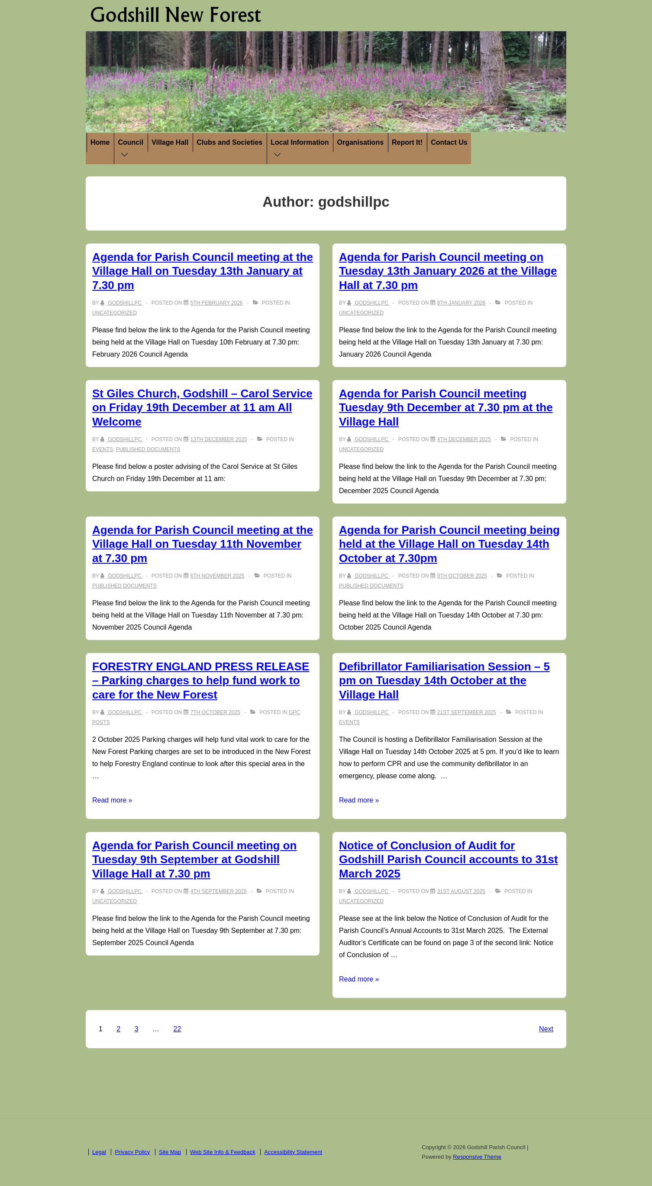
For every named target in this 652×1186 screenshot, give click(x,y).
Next (546, 1029)
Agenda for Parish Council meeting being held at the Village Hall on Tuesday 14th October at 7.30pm (449, 544)
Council (132, 149)
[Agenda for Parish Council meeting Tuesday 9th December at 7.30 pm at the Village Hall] (464, 439)
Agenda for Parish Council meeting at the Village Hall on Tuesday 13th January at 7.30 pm (202, 271)
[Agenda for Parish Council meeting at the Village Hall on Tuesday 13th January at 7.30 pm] (216, 303)
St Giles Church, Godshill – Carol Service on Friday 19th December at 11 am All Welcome (202, 407)
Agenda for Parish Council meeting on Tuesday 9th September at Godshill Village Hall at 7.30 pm (194, 859)
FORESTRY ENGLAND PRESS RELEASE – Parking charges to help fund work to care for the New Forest (200, 680)
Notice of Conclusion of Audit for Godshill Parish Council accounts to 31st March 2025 (448, 859)
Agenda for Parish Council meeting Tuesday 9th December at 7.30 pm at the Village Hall (446, 407)
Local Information (301, 149)
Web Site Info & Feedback (222, 1152)
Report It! (407, 142)
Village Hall (170, 142)
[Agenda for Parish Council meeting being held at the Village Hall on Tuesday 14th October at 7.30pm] (462, 576)
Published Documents (148, 449)
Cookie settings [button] (579, 1171)
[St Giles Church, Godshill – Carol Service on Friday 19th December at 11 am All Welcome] (218, 439)
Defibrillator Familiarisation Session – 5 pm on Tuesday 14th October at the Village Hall (444, 680)
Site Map (170, 1152)
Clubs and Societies (229, 142)
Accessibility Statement (293, 1152)
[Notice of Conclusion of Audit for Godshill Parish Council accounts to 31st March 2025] (461, 891)
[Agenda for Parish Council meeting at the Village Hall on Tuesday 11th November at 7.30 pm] (217, 576)
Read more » (112, 800)
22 (177, 1029)
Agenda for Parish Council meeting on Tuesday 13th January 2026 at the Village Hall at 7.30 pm (448, 271)
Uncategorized (114, 313)
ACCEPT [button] (624, 1171)
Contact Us (449, 142)
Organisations (360, 142)
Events (102, 449)
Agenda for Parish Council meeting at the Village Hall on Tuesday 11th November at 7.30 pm (202, 544)
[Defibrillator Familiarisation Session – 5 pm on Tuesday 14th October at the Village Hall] (466, 712)
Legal (99, 1152)
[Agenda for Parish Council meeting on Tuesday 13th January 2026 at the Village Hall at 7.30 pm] (461, 303)
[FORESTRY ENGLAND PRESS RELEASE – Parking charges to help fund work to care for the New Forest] (215, 712)
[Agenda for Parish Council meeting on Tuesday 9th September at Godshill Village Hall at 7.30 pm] (218, 891)
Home (100, 142)
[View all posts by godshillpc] (121, 303)
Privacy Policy (132, 1152)
